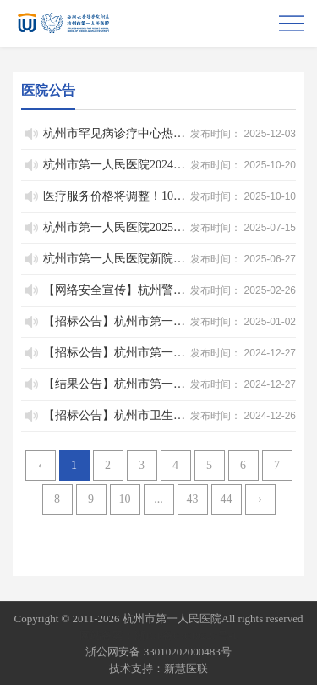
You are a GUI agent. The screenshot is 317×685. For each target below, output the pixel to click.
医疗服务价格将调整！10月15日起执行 (115, 196)
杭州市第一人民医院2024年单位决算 (115, 164)
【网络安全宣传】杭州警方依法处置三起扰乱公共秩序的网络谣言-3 (115, 290)
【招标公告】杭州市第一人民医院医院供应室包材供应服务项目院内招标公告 (115, 352)
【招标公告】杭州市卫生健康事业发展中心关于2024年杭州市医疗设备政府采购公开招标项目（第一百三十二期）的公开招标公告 (115, 415)
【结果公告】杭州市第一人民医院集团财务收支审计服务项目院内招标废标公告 (115, 384)
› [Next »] (260, 499)
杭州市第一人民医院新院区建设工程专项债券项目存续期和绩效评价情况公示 (115, 258)
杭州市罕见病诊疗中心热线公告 (115, 133)
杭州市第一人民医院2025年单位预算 (115, 227)
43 (193, 499)
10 (125, 499)
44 (226, 499)
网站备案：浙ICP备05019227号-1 (158, 635)
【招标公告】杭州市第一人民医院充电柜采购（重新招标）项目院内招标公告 (115, 321)
